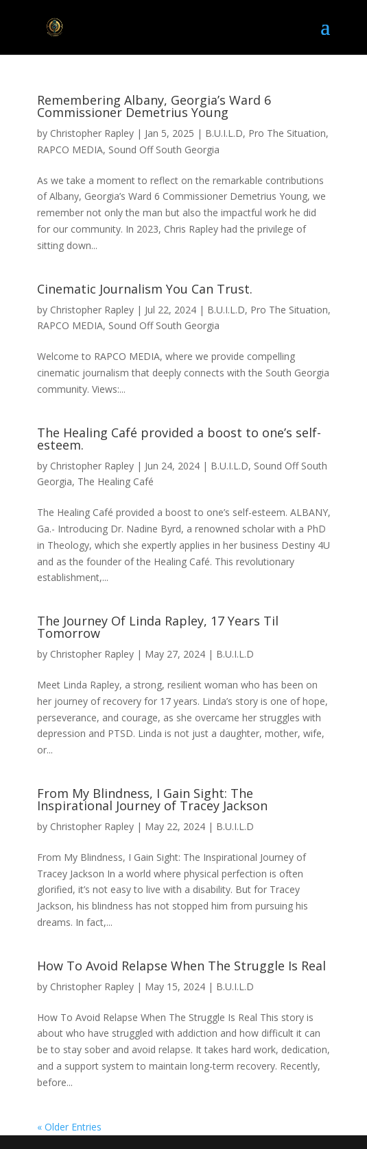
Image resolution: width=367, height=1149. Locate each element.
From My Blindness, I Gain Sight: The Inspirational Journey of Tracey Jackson (152, 799)
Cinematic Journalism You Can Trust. (144, 289)
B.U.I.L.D (224, 133)
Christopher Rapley (92, 133)
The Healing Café (116, 481)
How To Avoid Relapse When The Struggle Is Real (181, 965)
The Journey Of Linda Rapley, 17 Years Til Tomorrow (158, 626)
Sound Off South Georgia (164, 149)
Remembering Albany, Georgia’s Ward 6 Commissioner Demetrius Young (154, 106)
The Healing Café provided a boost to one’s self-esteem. (179, 438)
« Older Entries (69, 1126)
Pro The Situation (287, 133)
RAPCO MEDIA (70, 149)
